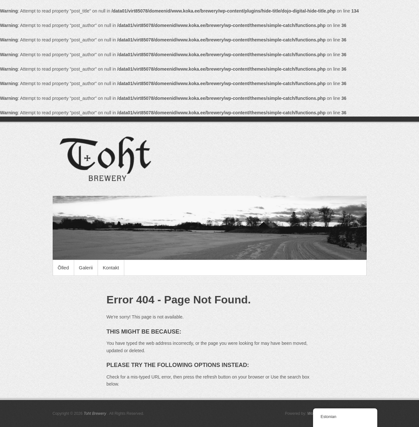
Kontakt (111, 267)
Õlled (63, 267)
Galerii (86, 267)
